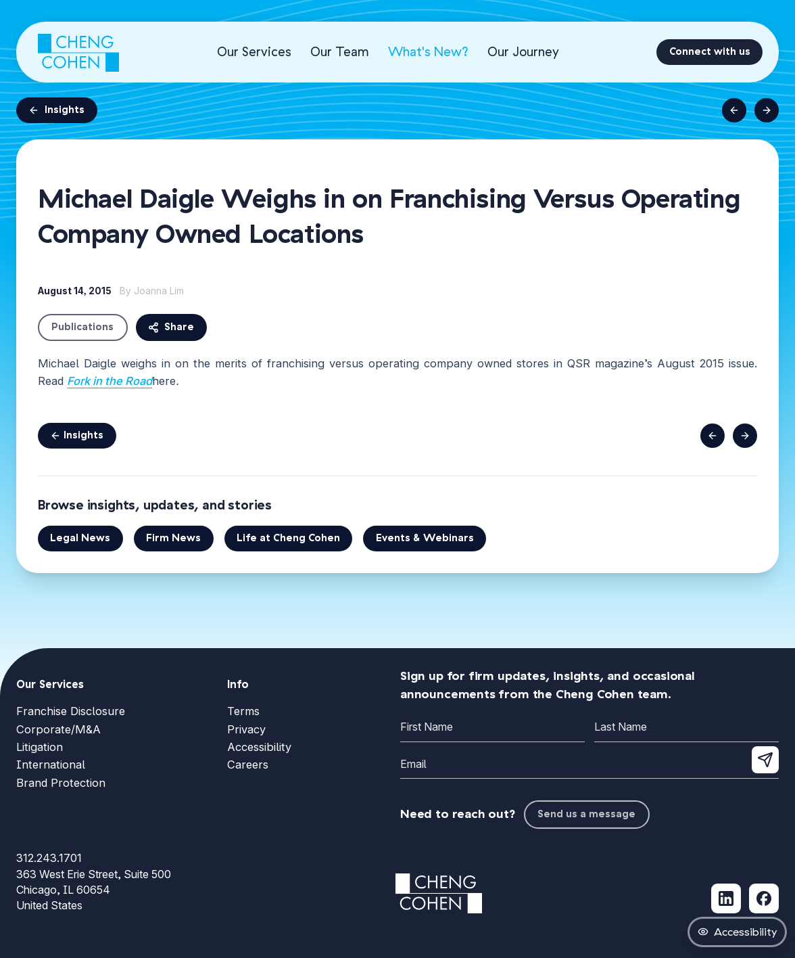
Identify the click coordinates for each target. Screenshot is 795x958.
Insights (56, 110)
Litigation (39, 747)
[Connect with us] (709, 52)
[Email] (589, 765)
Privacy (246, 729)
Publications (82, 327)
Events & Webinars (425, 538)
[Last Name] (686, 728)
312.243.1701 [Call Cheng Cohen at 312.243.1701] (49, 858)
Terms (243, 711)
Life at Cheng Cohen (288, 538)
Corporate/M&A (58, 729)
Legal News (80, 538)
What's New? (428, 52)
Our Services (254, 52)
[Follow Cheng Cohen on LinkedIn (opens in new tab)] (726, 898)
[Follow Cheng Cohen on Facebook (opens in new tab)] (764, 898)
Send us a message (586, 814)
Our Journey (523, 52)
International (50, 764)
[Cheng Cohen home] (78, 52)
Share (171, 327)
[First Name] (492, 728)
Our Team (339, 52)
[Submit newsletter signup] (765, 759)
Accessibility (259, 747)
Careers (247, 764)
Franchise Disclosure (70, 711)
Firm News (173, 538)
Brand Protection (60, 783)
